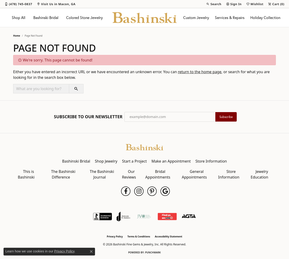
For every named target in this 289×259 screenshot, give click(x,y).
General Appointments (194, 174)
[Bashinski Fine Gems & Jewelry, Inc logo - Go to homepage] (144, 17)
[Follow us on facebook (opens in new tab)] (125, 191)
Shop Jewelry (106, 161)
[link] (18, 4)
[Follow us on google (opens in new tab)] (165, 191)
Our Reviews (129, 174)
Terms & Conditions (138, 236)
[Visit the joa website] (123, 216)
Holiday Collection (265, 17)
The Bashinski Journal (102, 174)
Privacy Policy (115, 236)
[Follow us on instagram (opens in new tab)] (139, 191)
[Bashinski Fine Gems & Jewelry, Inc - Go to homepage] (144, 146)
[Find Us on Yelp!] (167, 216)
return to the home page (199, 71)
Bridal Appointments (157, 174)
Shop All (18, 17)
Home (16, 35)
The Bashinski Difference (63, 174)
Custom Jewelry (196, 17)
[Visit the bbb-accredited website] (102, 216)
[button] (213, 4)
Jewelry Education (259, 174)
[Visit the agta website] (189, 216)
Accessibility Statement (168, 236)
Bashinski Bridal (45, 17)
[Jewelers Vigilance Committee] (144, 216)
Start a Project (134, 161)
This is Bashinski (26, 174)
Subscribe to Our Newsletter (88, 116)
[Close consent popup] (91, 251)
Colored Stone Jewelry (84, 17)
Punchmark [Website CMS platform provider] (153, 252)
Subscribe (226, 117)
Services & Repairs (229, 17)
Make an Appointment (171, 161)
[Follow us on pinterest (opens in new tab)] (152, 191)
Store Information (211, 161)
